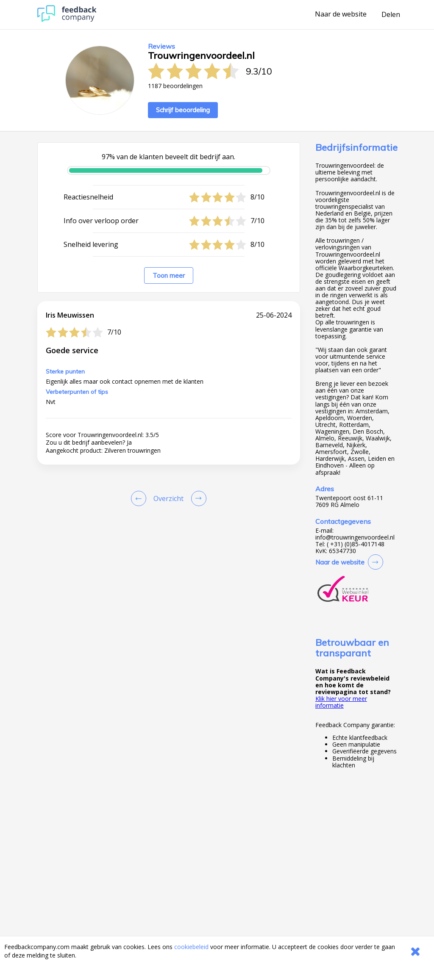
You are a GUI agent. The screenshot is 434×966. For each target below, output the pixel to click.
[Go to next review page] (197, 498)
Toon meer (169, 275)
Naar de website (341, 14)
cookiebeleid (191, 947)
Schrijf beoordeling (183, 110)
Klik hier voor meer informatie (341, 702)
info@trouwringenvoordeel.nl (355, 537)
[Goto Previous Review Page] (140, 498)
